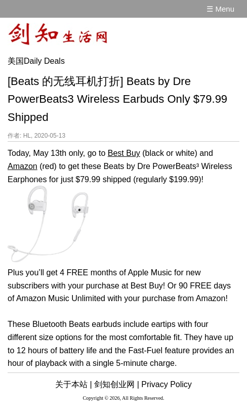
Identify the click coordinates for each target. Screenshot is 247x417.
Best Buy (124, 153)
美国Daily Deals (36, 61)
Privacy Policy (166, 384)
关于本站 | (73, 384)
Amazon (22, 166)
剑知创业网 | (116, 384)
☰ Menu (220, 9)
